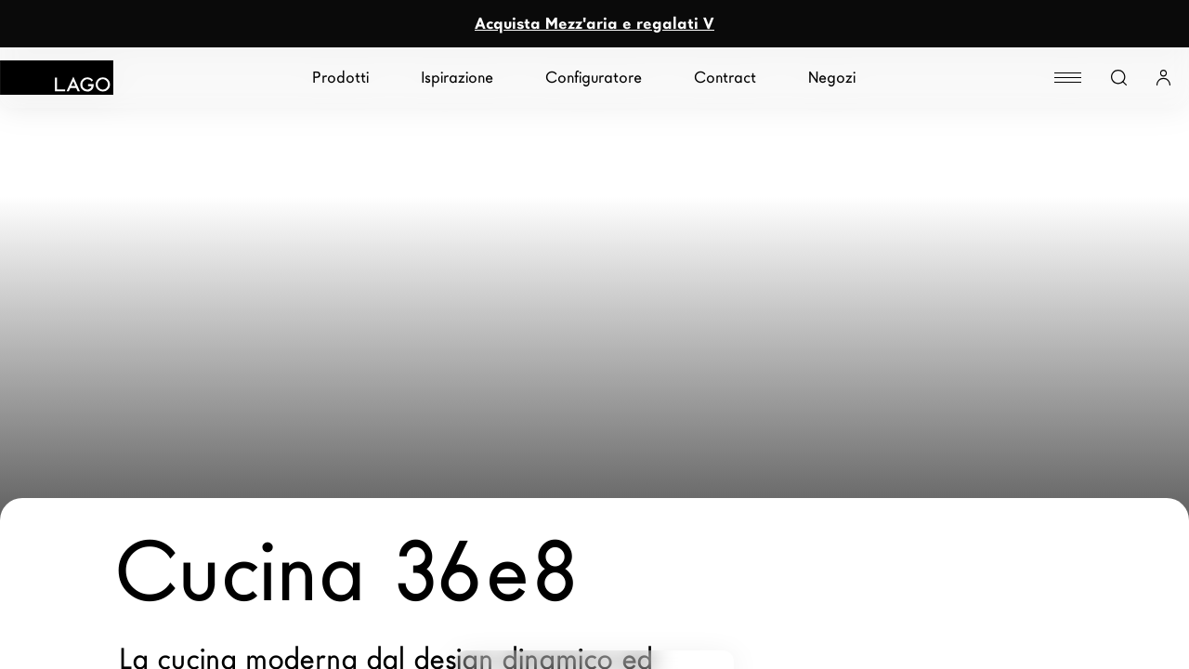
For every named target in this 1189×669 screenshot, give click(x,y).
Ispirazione (457, 77)
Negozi (832, 77)
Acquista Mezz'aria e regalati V (594, 23)
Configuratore (593, 77)
